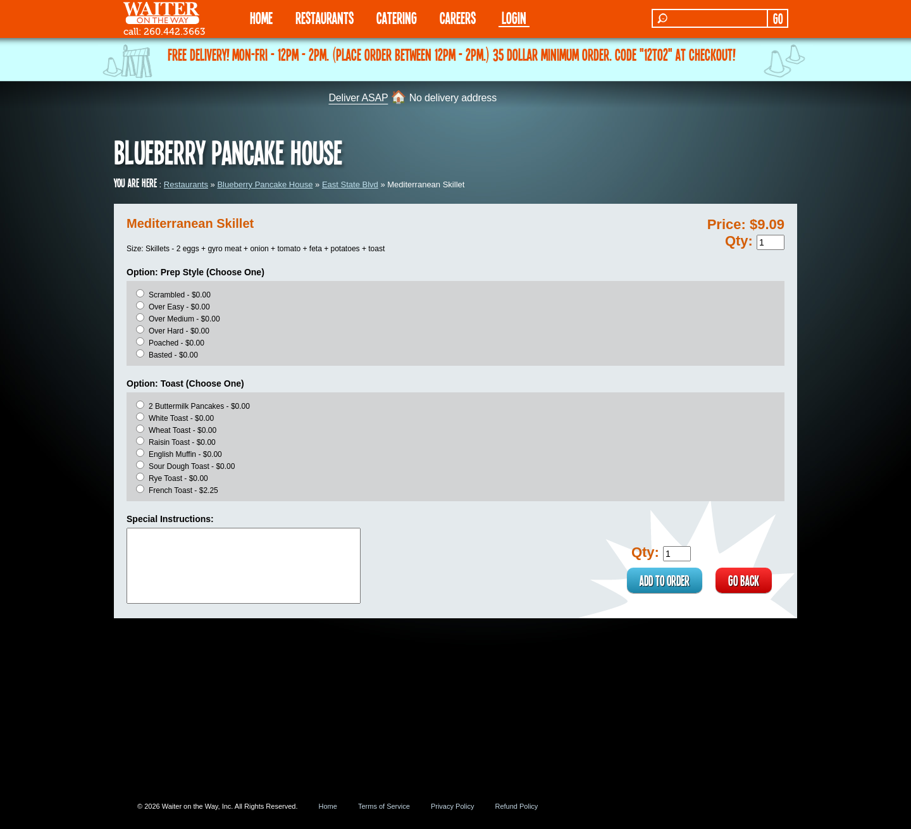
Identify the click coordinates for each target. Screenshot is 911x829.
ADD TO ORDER (665, 580)
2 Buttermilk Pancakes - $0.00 (199, 406)
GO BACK (743, 580)
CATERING (396, 17)
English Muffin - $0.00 (185, 454)
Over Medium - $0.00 (184, 319)
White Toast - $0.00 (181, 418)
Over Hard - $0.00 (179, 331)
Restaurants (186, 184)
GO (778, 18)
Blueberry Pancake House (265, 184)
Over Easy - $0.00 (179, 306)
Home (328, 806)
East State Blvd (350, 184)
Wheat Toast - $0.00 (182, 430)
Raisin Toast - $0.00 (182, 442)
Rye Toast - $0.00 (178, 478)
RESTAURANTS (324, 17)
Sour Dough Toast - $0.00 (192, 466)
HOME (261, 17)
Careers (458, 17)
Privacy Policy (452, 806)
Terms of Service (384, 806)
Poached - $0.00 (176, 343)
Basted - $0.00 (173, 355)
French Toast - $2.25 (183, 490)
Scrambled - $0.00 (180, 294)
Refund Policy (516, 806)
